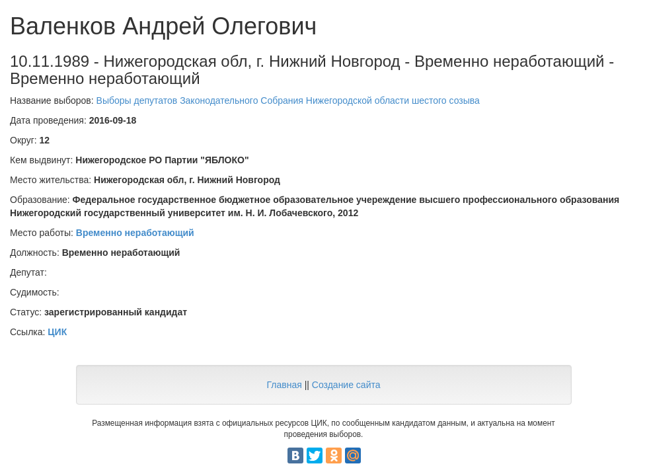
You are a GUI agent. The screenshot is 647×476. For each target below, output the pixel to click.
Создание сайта (346, 384)
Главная (283, 384)
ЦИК (57, 332)
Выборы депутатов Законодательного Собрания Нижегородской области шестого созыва (288, 100)
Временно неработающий (135, 232)
